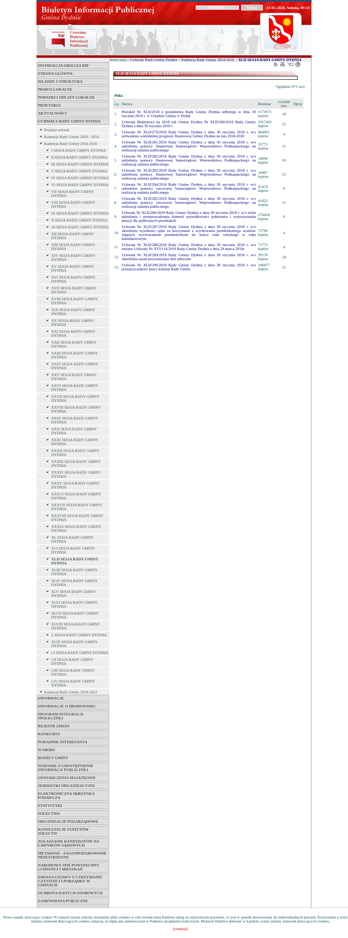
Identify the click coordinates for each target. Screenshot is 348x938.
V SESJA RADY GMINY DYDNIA (79, 171)
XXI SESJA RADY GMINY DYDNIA (73, 333)
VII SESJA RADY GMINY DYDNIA (72, 194)
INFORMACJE (51, 698)
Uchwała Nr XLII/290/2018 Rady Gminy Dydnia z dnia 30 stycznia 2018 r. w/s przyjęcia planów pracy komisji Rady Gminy (189, 267)
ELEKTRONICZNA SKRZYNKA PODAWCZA (66, 796)
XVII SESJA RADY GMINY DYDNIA (74, 290)
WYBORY (47, 750)
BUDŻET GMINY (53, 758)
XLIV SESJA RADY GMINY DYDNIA (74, 583)
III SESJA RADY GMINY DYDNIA (79, 164)
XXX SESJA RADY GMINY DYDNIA (74, 431)
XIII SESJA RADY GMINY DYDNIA (73, 247)
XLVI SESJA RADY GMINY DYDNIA (74, 604)
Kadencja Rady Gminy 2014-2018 (70, 144)
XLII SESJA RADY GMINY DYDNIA (74, 561)
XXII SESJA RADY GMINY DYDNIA (74, 344)
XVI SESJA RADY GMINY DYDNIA (73, 279)
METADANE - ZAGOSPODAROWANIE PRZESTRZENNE (72, 855)
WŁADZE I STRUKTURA (60, 81)
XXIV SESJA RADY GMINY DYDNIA (74, 366)
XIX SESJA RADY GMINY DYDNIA (73, 312)
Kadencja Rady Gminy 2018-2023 (70, 692)
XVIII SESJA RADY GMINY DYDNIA (74, 301)
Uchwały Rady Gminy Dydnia (69, 121)
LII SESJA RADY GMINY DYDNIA (72, 662)
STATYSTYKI (50, 806)
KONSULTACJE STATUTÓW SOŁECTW (63, 831)
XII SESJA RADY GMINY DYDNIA (72, 236)
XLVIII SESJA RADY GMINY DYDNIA (75, 626)
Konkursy (49, 734)
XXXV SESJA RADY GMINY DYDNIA (75, 485)
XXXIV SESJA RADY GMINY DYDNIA (76, 474)
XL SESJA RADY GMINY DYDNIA (72, 539)
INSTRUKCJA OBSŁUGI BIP (63, 66)
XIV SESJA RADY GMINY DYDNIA (73, 258)
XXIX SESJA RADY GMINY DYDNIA (74, 420)
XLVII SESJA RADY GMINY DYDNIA (75, 615)
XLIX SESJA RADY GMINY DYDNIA (74, 644)
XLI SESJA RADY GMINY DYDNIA (73, 550)
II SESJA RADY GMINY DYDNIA (79, 157)
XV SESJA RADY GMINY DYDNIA (72, 268)
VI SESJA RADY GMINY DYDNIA (80, 185)
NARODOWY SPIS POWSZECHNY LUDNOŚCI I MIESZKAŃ (68, 867)
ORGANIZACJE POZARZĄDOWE (68, 821)
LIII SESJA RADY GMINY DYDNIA (73, 672)
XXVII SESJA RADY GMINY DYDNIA (75, 399)
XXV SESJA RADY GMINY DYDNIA (74, 377)
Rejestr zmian (53, 726)
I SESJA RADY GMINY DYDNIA (78, 150)
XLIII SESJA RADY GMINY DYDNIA (74, 572)
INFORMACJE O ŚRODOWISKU (67, 706)
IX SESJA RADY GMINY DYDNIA (80, 213)
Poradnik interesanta (62, 742)
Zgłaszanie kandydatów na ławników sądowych (68, 843)
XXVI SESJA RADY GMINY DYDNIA (74, 388)
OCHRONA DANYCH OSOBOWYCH (70, 893)
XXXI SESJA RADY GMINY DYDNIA (74, 442)
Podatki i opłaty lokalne (66, 97)
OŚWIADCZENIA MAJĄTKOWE (67, 778)
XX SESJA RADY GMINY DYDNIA (72, 323)
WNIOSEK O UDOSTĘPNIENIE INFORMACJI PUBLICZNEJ (65, 768)
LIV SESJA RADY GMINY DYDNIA (73, 683)
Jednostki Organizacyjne (66, 786)
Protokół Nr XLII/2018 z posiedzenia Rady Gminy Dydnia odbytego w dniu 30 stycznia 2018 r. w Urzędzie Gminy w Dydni (189, 114)
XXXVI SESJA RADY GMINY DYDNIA (76, 496)
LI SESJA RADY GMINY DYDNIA (79, 653)
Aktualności (52, 113)
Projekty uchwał (56, 130)
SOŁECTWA (49, 814)
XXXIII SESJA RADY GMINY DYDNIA (76, 464)
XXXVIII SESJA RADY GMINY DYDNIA (77, 518)
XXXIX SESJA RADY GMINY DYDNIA (76, 529)
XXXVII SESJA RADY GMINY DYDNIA (76, 507)
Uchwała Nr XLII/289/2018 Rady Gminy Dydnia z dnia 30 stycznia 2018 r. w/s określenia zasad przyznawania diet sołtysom (189, 257)
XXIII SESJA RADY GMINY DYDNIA (74, 355)
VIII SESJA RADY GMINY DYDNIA (73, 204)
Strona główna (55, 74)
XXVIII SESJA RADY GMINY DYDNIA (76, 409)
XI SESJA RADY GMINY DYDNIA (80, 227)
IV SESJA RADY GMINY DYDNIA (80, 178)
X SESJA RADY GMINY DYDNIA (79, 220)
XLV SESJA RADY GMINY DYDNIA (73, 594)
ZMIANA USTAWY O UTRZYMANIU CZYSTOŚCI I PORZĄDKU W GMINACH (70, 881)
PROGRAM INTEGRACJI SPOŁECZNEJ (60, 716)
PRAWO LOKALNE (55, 89)
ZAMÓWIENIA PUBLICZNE (63, 901)
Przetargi (49, 105)
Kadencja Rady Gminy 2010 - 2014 (71, 137)
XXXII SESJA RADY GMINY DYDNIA (75, 453)
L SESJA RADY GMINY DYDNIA (79, 635)
